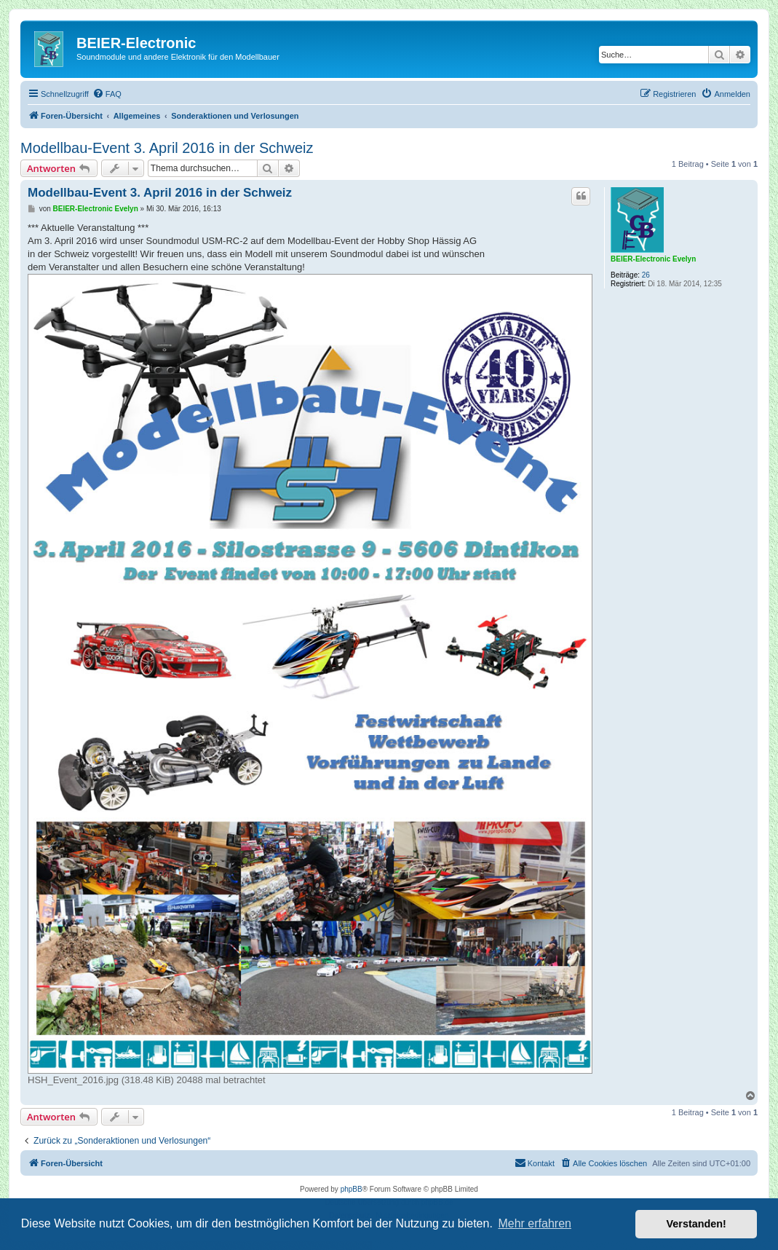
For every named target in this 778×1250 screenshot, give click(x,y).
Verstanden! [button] (696, 1224)
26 (646, 275)
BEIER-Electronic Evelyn (653, 259)
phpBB (351, 1189)
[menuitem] (107, 94)
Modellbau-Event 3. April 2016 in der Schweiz (166, 148)
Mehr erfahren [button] (534, 1223)
